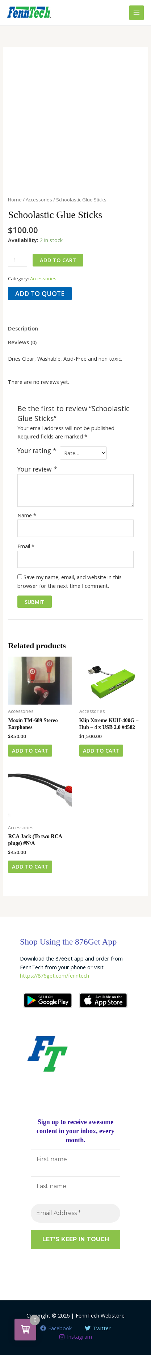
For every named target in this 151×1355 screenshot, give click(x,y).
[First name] (75, 1159)
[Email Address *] (75, 1213)
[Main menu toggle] (136, 12)
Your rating (36, 450)
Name (26, 515)
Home (15, 199)
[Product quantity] (17, 260)
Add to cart (58, 260)
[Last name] (75, 1186)
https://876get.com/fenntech (54, 975)
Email (25, 546)
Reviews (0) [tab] (22, 342)
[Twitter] (98, 1328)
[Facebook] (56, 1328)
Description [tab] (23, 328)
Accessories (39, 199)
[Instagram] (75, 1337)
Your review (37, 469)
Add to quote (39, 293)
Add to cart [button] (30, 750)
